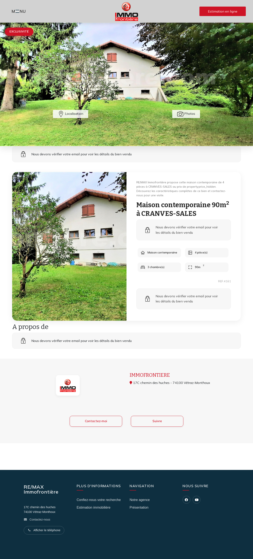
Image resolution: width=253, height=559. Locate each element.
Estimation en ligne (222, 11)
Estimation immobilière (93, 507)
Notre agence (140, 500)
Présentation (139, 507)
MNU (19, 12)
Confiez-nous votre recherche (99, 500)
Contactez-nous (39, 519)
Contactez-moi (96, 427)
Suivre (157, 427)
